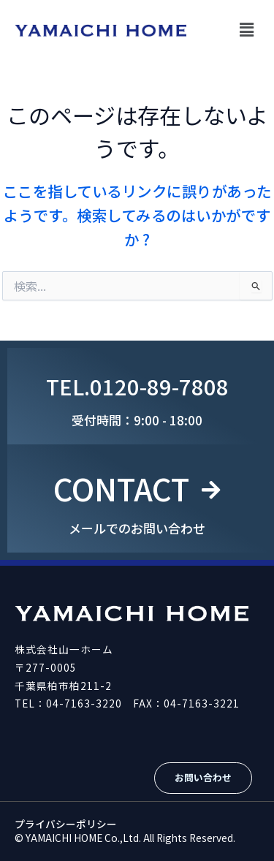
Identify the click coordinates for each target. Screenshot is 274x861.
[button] (247, 29)
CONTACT (121, 488)
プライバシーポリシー (66, 823)
